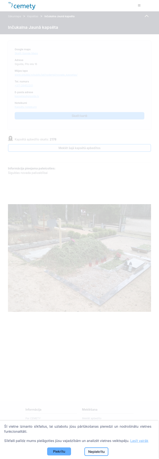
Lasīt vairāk (139, 441)
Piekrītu (59, 451)
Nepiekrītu (96, 452)
